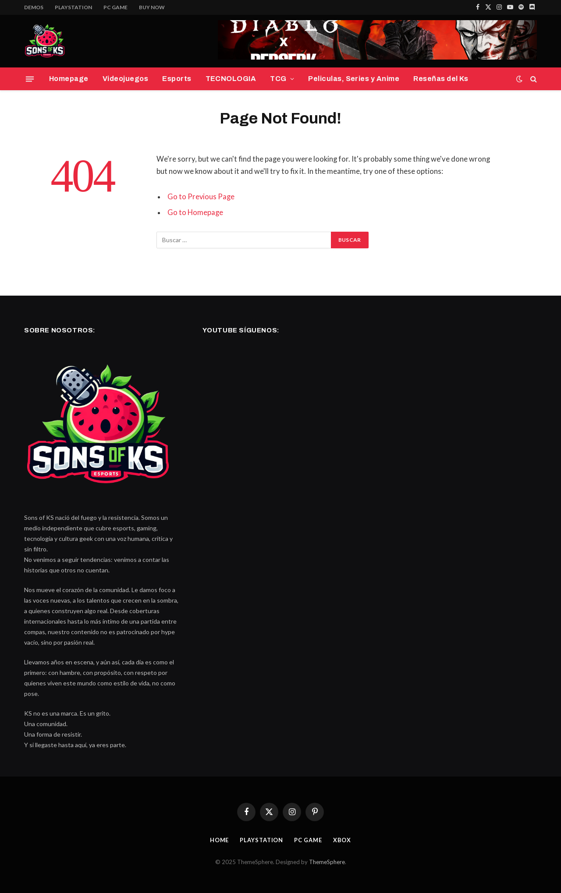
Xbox (342, 840)
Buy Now (152, 7)
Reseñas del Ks (441, 78)
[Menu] (30, 79)
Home (219, 840)
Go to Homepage (195, 212)
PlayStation (73, 7)
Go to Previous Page (201, 196)
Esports (176, 78)
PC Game (115, 7)
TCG (278, 78)
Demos (33, 7)
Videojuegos (125, 78)
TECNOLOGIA (231, 78)
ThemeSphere (327, 861)
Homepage (69, 78)
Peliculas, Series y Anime (353, 78)
